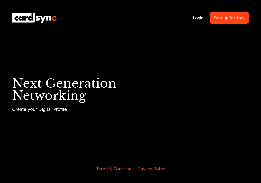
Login (198, 17)
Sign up (229, 17)
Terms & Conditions (115, 169)
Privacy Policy (151, 169)
